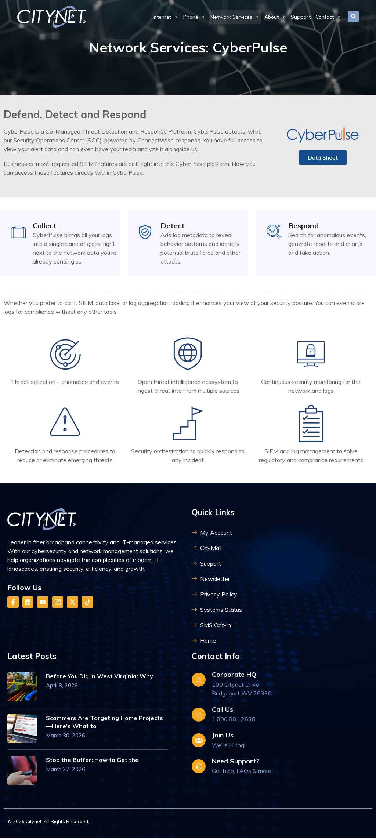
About (275, 17)
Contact (328, 17)
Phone (194, 17)
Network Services (235, 17)
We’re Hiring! (228, 745)
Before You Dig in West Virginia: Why (99, 677)
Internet (165, 17)
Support (301, 17)
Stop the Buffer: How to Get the (92, 760)
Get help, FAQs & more (241, 771)
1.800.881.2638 (234, 719)
